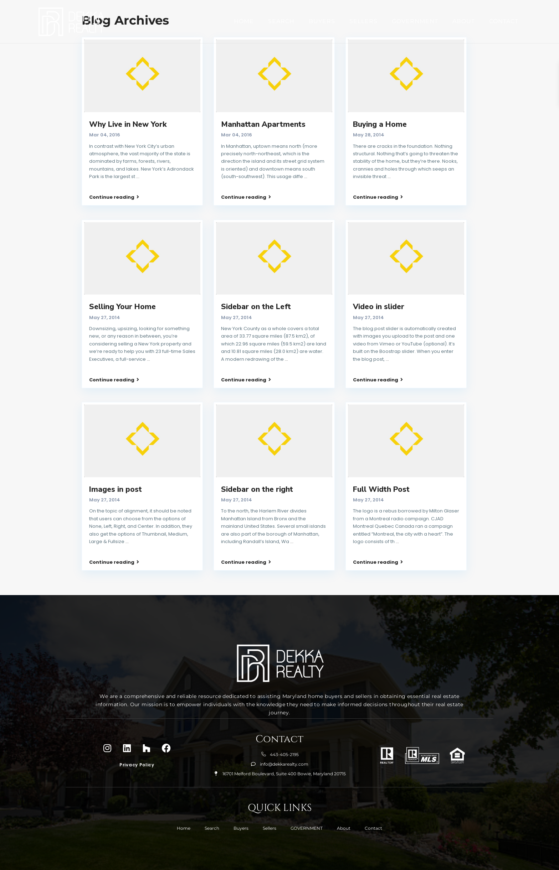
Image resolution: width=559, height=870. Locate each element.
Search (281, 20)
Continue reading (114, 188)
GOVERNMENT (415, 20)
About (463, 20)
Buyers (322, 20)
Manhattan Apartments (263, 124)
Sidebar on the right (257, 465)
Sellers (363, 20)
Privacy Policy (136, 728)
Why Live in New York (128, 124)
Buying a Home (380, 124)
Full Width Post (381, 465)
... (137, 176)
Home (244, 20)
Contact (503, 20)
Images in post (115, 465)
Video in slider (378, 294)
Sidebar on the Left (256, 294)
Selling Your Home (122, 294)
